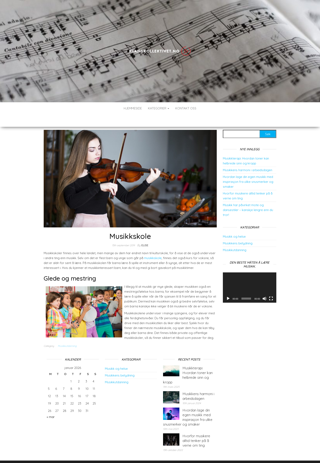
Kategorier (158, 108)
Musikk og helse (234, 224)
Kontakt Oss (185, 108)
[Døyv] (264, 286)
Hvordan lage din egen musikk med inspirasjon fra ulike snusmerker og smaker (248, 169)
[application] (250, 275)
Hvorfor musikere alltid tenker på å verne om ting (196, 428)
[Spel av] (228, 286)
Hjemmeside (133, 108)
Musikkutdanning (67, 333)
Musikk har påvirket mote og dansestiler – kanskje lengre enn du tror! (248, 198)
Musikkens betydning (237, 231)
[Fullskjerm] (271, 286)
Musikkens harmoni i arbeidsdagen (247, 158)
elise (144, 233)
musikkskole (153, 246)
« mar (51, 405)
